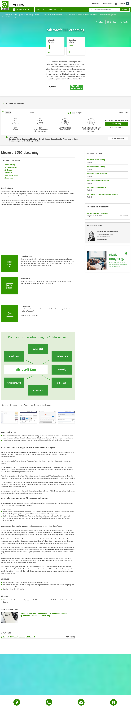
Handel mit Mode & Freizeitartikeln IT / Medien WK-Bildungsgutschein (97, 15)
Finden (124, 10)
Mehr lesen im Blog (11, 174)
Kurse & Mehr (21, 9)
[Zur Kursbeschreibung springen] (76, 46)
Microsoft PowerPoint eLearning (98, 179)
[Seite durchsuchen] (109, 10)
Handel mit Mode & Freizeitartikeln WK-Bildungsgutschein (59, 15)
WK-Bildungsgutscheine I (33, 15)
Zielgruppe (9, 169)
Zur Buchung (120, 123)
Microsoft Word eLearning (96, 165)
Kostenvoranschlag (117, 138)
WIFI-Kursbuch (6, 15)
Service (40, 10)
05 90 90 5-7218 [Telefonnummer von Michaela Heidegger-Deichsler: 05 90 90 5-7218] (107, 233)
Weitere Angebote (18, 15)
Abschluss (8, 171)
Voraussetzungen (11, 166)
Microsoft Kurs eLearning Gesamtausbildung (102, 193)
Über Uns (52, 10)
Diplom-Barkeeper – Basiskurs (97, 212)
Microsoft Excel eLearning (96, 158)
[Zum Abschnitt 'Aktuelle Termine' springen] (55, 46)
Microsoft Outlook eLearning (97, 172)
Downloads (9, 177)
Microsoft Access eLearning (96, 186)
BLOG (63, 10)
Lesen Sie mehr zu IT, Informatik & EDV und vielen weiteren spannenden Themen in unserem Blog (43, 613)
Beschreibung (10, 163)
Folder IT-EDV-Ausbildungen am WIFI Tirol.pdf (19, 636)
